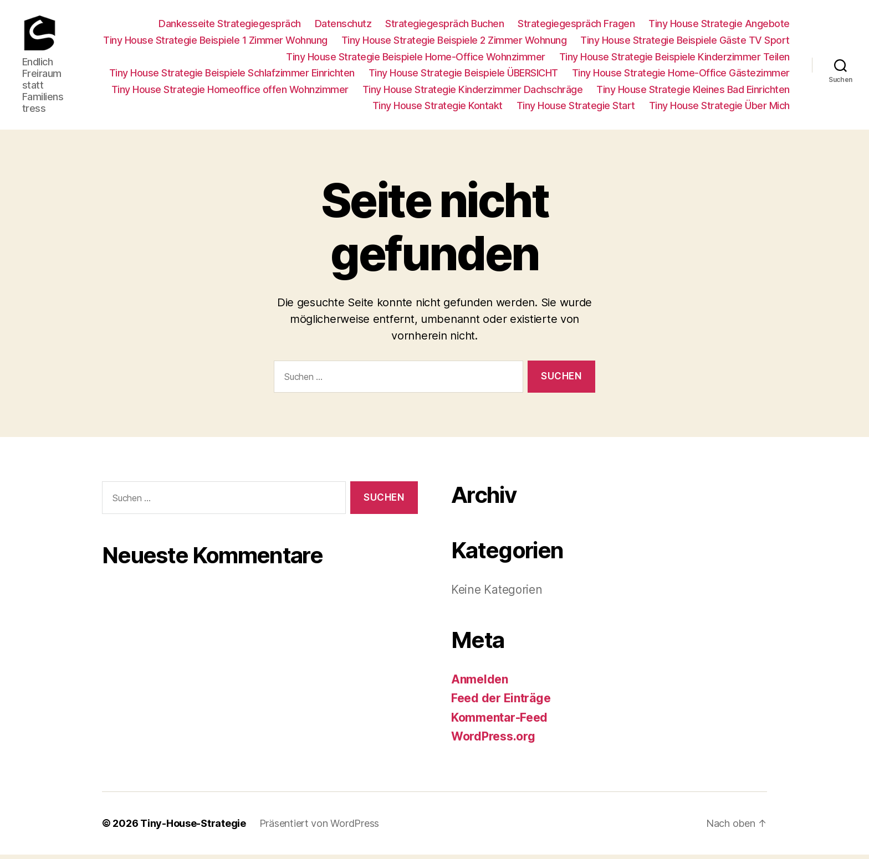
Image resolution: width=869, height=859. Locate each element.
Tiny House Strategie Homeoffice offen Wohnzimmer (230, 91)
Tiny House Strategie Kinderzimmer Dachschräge (472, 91)
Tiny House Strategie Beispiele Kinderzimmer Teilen (674, 59)
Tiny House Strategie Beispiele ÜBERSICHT (463, 75)
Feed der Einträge (500, 703)
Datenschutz (343, 26)
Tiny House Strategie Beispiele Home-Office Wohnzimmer (415, 59)
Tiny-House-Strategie (193, 828)
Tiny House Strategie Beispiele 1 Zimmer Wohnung (215, 42)
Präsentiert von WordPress (319, 828)
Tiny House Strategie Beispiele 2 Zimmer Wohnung (454, 42)
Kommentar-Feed (499, 722)
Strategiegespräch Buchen (444, 26)
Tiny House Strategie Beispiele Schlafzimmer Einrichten (232, 75)
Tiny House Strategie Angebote (719, 26)
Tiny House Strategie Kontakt (437, 108)
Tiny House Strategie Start (576, 108)
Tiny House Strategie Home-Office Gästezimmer (681, 75)
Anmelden (479, 684)
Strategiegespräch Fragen (576, 26)
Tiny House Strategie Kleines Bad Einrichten (693, 91)
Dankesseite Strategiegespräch (230, 26)
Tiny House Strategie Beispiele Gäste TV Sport (685, 42)
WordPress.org (493, 741)
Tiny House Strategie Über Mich (719, 108)
